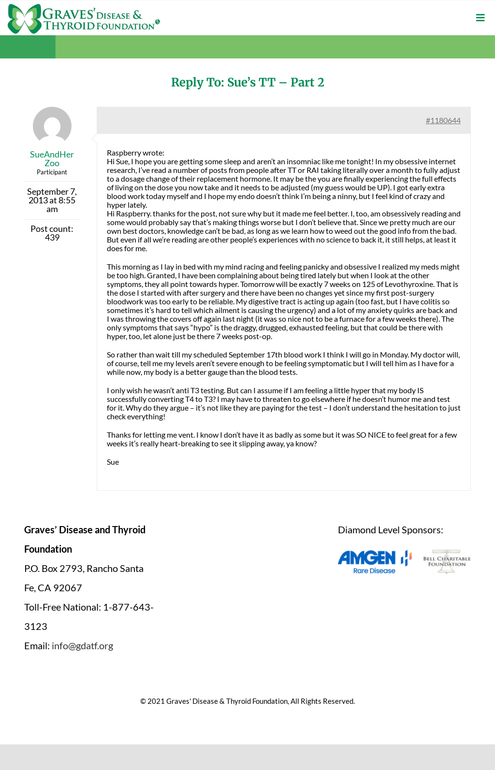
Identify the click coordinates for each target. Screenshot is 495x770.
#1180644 (443, 120)
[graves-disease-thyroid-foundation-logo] (84, 7)
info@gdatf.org (82, 645)
